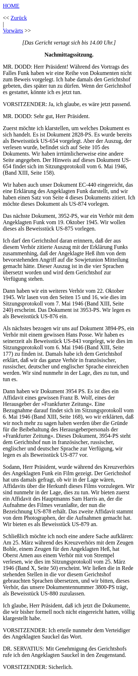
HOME (11, 6)
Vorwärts (13, 31)
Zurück (19, 18)
